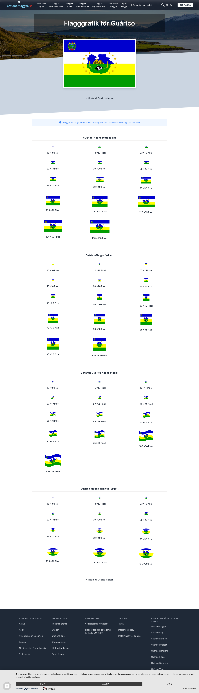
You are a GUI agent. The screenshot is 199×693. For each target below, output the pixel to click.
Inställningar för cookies (130, 636)
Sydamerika (24, 654)
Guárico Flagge (158, 626)
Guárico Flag (157, 632)
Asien (21, 629)
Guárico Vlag (157, 669)
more (169, 684)
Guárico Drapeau (159, 644)
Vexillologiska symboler (96, 623)
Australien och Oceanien (31, 636)
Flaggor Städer (69, 5)
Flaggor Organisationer (99, 5)
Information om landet (141, 5)
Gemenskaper (58, 636)
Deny (42, 684)
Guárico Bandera (159, 638)
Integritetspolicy (126, 629)
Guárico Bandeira (159, 663)
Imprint (185, 688)
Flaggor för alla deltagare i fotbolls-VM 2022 (98, 631)
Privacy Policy (192, 688)
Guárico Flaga (158, 657)
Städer (55, 629)
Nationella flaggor (41, 5)
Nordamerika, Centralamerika (33, 648)
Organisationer (59, 642)
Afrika (22, 623)
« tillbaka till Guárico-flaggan (99, 98)
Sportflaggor (58, 654)
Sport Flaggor (124, 5)
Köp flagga (185, 5)
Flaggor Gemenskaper (82, 5)
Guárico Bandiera (159, 651)
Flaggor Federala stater (56, 5)
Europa (22, 642)
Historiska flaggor (60, 648)
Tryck (121, 623)
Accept (106, 684)
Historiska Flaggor (113, 5)
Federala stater (59, 623)
